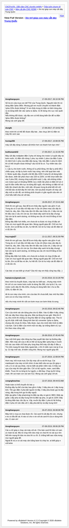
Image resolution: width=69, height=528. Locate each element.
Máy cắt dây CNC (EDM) (26, 9)
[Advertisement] (51, 43)
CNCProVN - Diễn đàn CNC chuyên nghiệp (23, 7)
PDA (62, 16)
